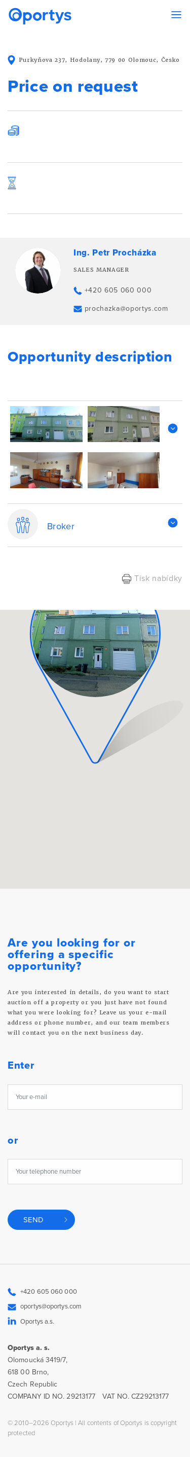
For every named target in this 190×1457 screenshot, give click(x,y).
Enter (21, 1066)
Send (33, 1219)
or (13, 1141)
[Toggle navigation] (176, 14)
